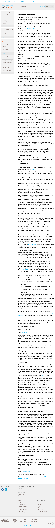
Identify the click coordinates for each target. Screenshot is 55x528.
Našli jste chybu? (50, 527)
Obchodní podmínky (42, 511)
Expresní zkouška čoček (8, 65)
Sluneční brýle (6, 46)
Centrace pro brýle (7, 70)
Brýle (7, 41)
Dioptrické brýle (6, 44)
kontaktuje (44, 375)
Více (8, 26)
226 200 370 (21, 494)
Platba (39, 504)
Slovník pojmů (21, 513)
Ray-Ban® (5, 51)
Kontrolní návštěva (7, 69)
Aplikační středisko (22, 504)
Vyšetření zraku (6, 67)
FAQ (38, 513)
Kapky (4, 35)
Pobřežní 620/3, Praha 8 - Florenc (11, 1)
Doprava (39, 502)
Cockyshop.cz (21, 11)
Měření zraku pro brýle (7, 61)
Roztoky (4, 33)
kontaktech (25, 269)
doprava (39, 229)
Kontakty (23, 6)
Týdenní (4, 20)
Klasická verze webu (27, 525)
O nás (19, 500)
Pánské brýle (5, 49)
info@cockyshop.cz (32, 244)
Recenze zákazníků (22, 506)
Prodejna (20, 502)
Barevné (4, 23)
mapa (33, 169)
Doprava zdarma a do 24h (28, 1)
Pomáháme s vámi (22, 509)
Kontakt (20, 507)
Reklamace (40, 509)
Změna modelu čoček (7, 62)
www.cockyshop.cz (31, 28)
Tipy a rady (20, 511)
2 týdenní (5, 22)
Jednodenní (5, 18)
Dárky (38, 506)
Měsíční (4, 17)
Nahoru (51, 523)
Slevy (38, 507)
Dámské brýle (6, 48)
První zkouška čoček (7, 64)
